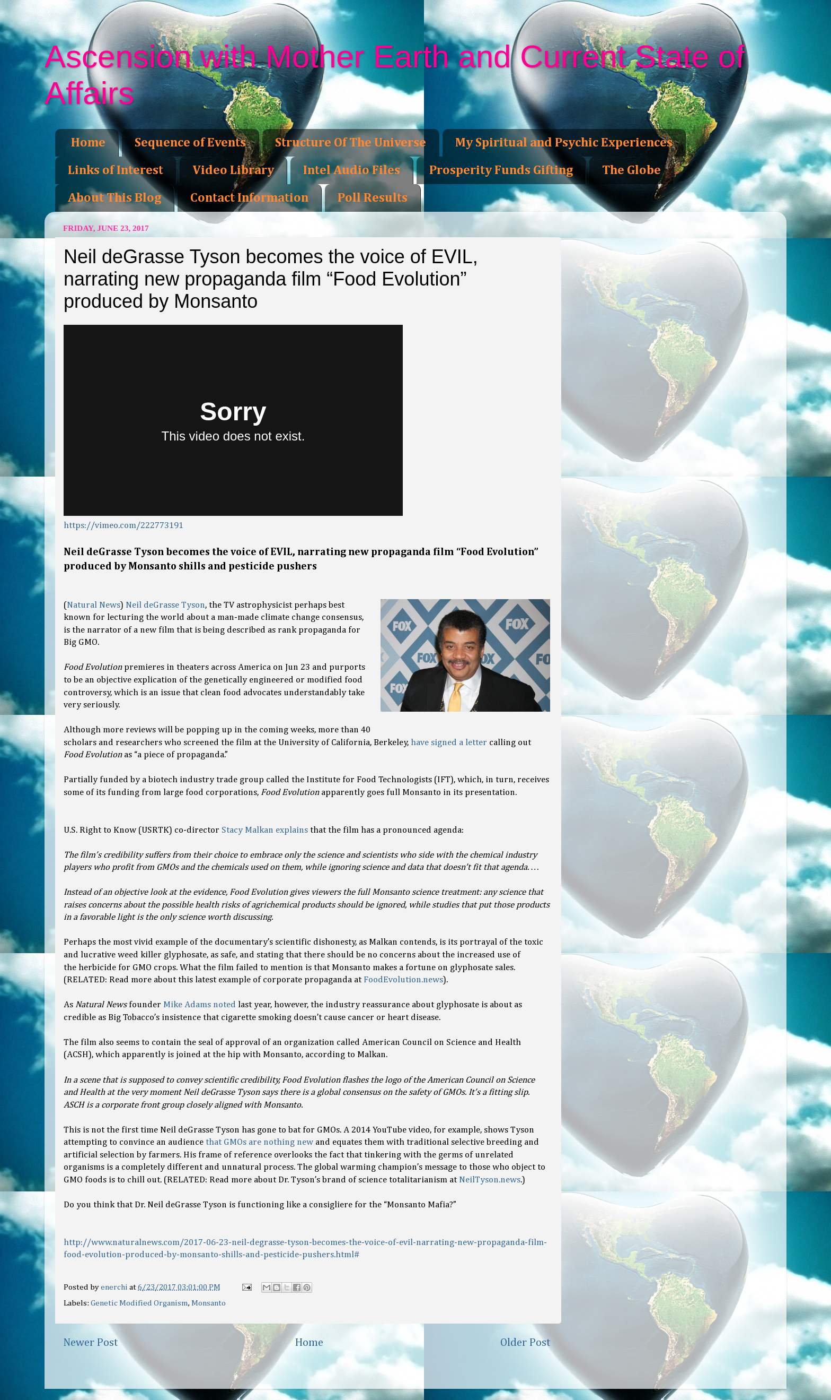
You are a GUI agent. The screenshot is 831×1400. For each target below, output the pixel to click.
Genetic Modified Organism (139, 1303)
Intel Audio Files (351, 170)
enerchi (115, 1287)
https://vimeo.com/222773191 (123, 525)
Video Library (233, 170)
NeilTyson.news (489, 1180)
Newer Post (90, 1343)
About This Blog (114, 198)
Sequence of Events (190, 142)
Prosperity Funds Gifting (501, 170)
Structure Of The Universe (350, 142)
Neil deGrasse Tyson (165, 605)
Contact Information (249, 198)
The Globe (631, 170)
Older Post (525, 1343)
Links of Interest (115, 170)
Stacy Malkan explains (265, 830)
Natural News (93, 605)
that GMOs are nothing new (259, 1142)
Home (88, 142)
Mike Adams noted (200, 1004)
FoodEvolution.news (403, 979)
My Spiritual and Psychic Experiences (564, 142)
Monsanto (208, 1303)
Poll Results (373, 198)
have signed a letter (449, 742)
